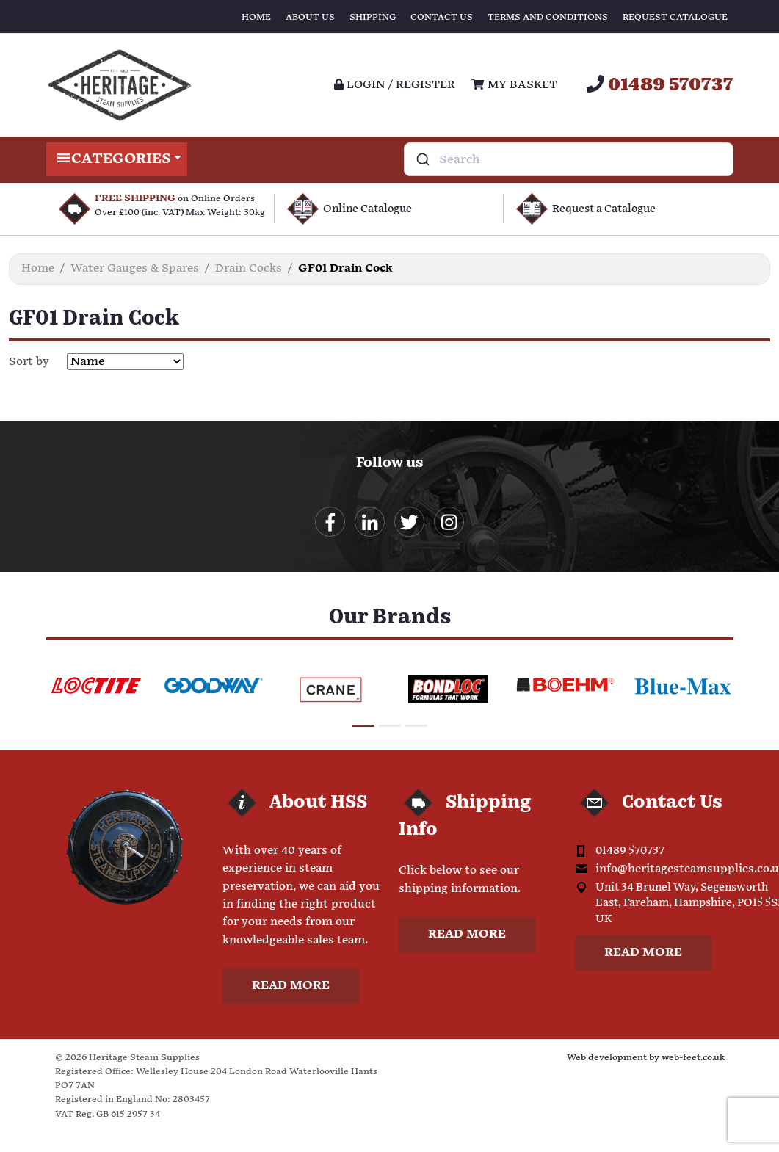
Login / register (394, 85)
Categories (117, 159)
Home (256, 17)
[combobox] (568, 159)
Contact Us (441, 17)
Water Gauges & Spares (134, 268)
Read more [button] (291, 987)
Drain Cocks (248, 268)
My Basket (514, 85)
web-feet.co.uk (693, 1059)
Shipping (372, 17)
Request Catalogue (675, 17)
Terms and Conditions (548, 17)
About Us (310, 17)
